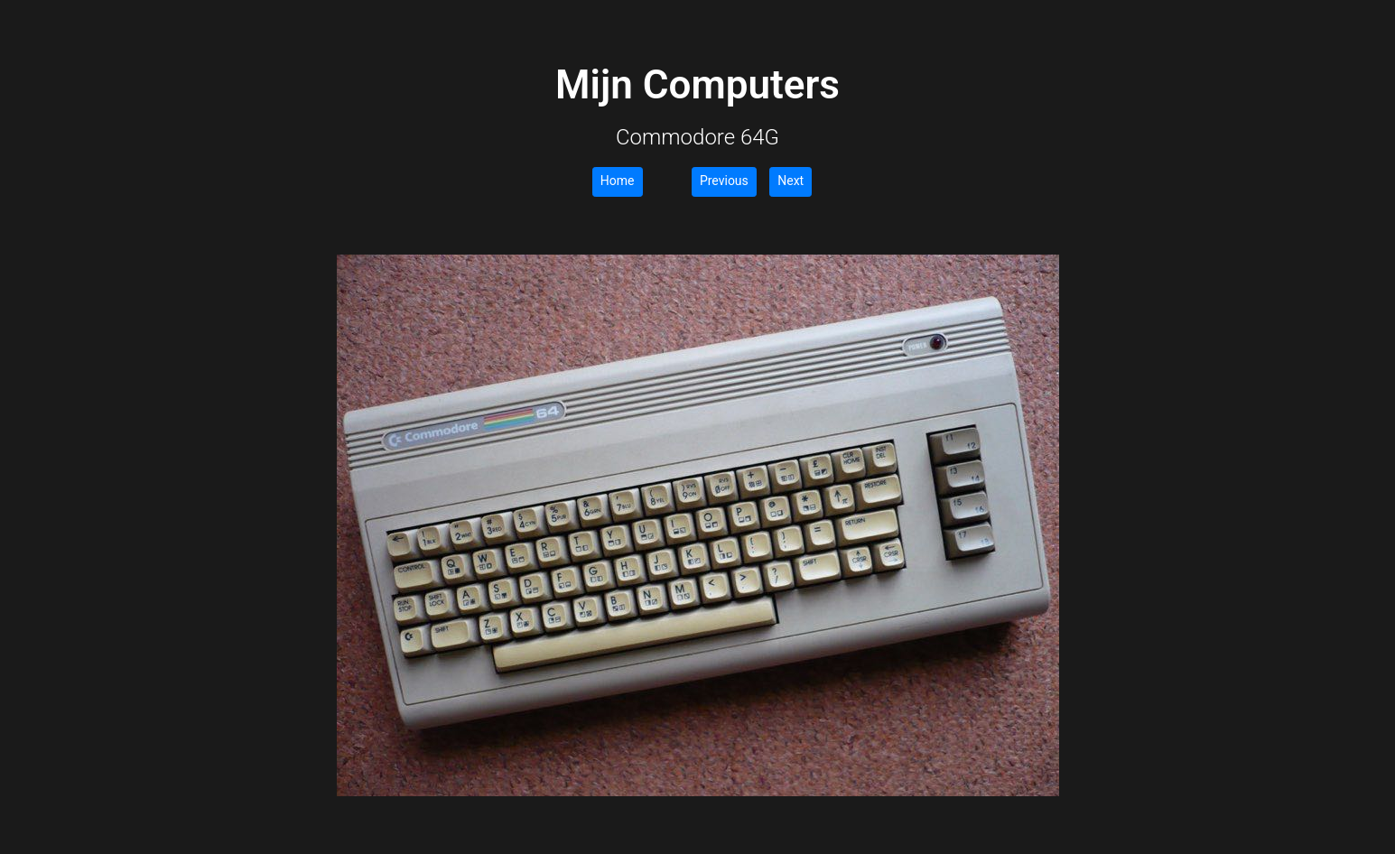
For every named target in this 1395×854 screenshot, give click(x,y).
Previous (724, 180)
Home (617, 180)
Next (790, 180)
